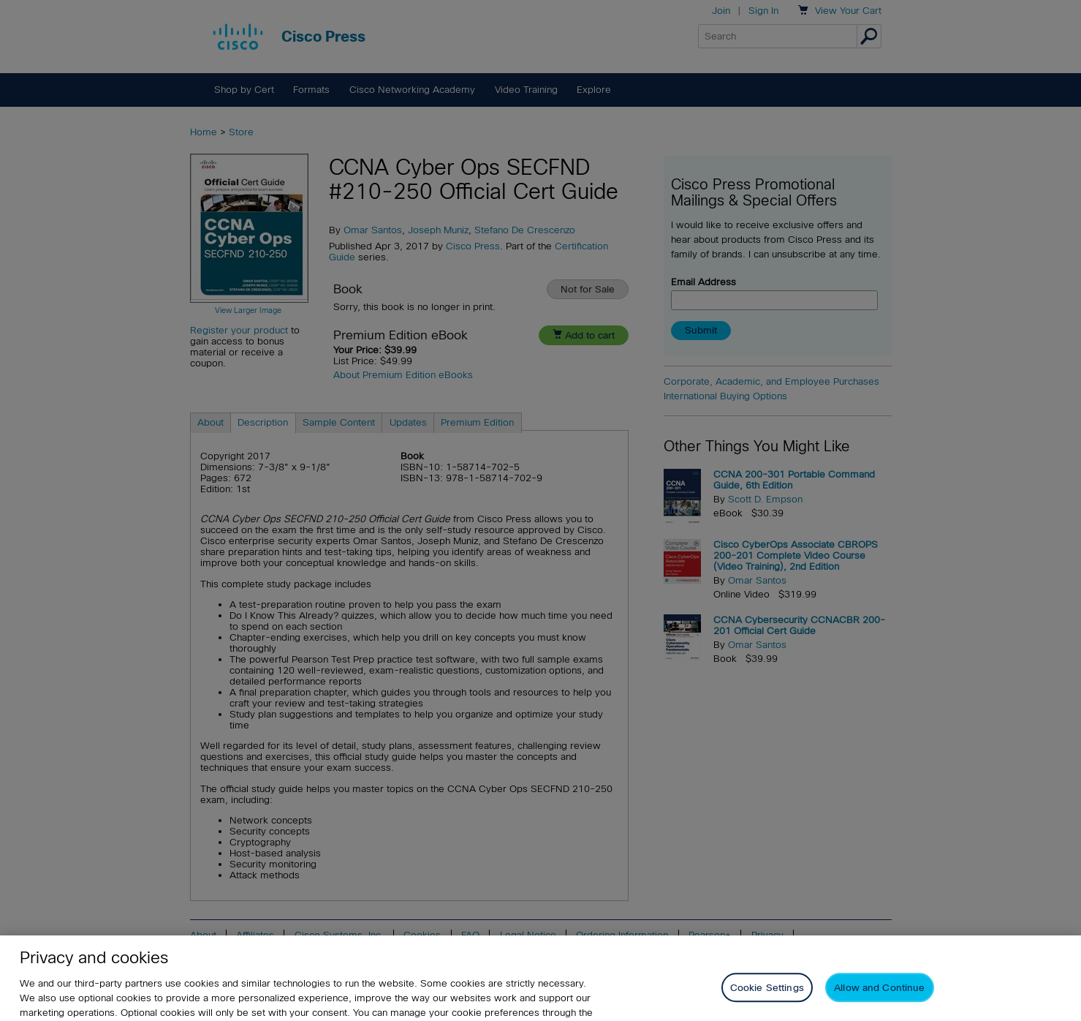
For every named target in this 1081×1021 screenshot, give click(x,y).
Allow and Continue (879, 998)
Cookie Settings (767, 998)
